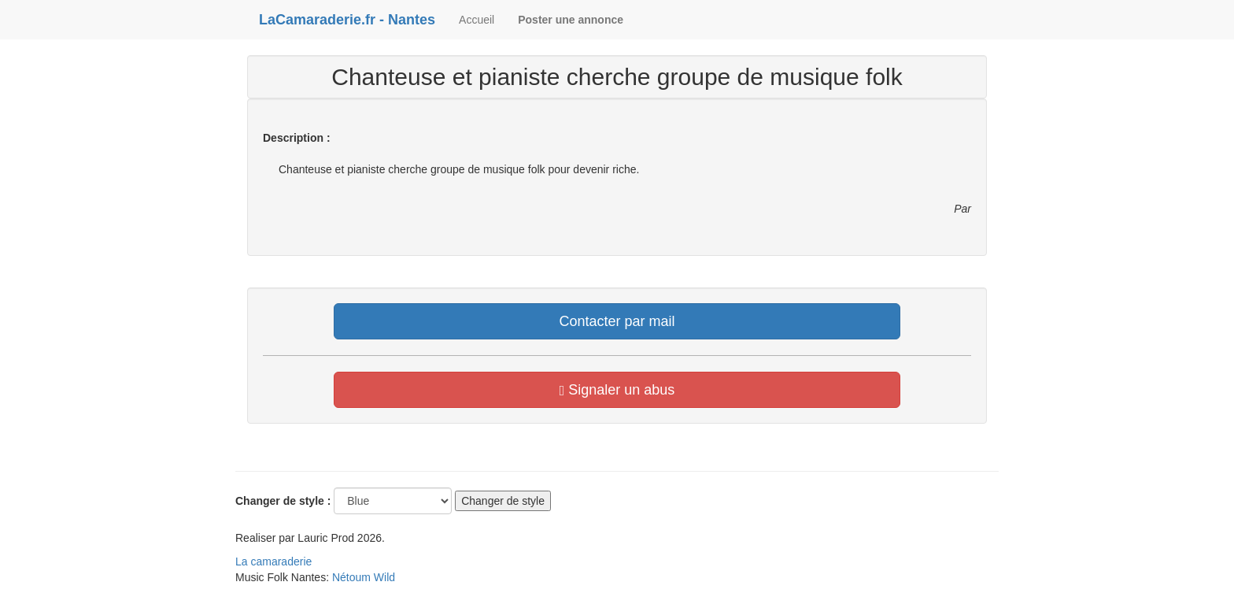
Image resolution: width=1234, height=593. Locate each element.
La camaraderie (273, 561)
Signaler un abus (617, 390)
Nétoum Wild (363, 577)
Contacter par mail (616, 321)
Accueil (476, 19)
